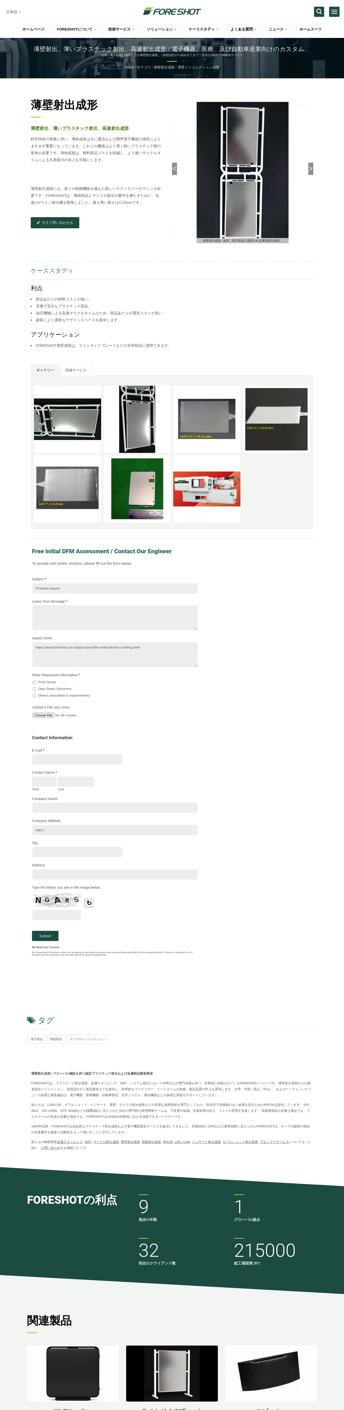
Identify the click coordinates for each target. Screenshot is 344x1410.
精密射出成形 (164, 67)
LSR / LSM (182, 1142)
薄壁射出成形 (130, 1142)
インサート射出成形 (206, 1142)
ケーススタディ (203, 29)
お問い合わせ (50, 1148)
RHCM (168, 1142)
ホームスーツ (310, 29)
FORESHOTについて (76, 29)
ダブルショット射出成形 (240, 1142)
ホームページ (33, 29)
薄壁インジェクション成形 (198, 67)
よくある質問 (243, 29)
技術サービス (121, 29)
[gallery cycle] (242, 241)
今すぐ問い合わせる (55, 223)
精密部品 (56, 1039)
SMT (88, 1142)
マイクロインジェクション (87, 1039)
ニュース (278, 29)
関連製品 (49, 1320)
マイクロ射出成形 (106, 1142)
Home (129, 67)
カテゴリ (144, 67)
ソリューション (161, 29)
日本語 (13, 12)
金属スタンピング (70, 1142)
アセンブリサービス (274, 1142)
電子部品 (37, 1039)
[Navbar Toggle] (334, 12)
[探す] (319, 11)
